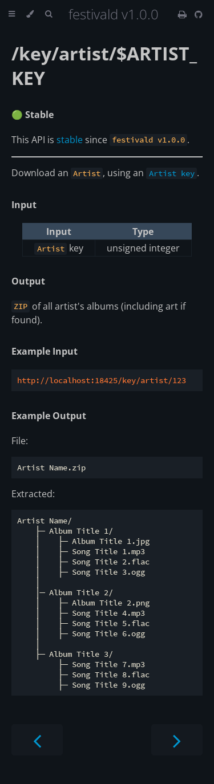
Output (28, 281)
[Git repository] (198, 14)
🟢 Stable (32, 114)
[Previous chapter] (37, 739)
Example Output (48, 415)
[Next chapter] (177, 739)
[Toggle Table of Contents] (12, 14)
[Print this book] (183, 14)
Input (24, 204)
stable (69, 139)
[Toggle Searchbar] (48, 14)
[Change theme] (30, 14)
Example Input (44, 351)
